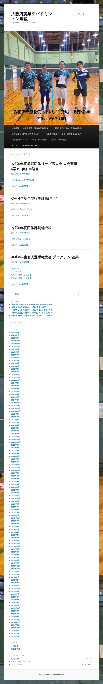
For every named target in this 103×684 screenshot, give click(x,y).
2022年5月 (15, 451)
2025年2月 (15, 369)
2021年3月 (15, 487)
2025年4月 (15, 363)
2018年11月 (16, 543)
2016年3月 (15, 603)
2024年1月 (15, 403)
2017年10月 (16, 572)
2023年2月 (15, 431)
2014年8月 (15, 631)
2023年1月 (15, 434)
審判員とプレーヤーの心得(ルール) (25, 146)
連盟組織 (15, 128)
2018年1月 (15, 563)
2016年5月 (15, 597)
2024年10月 (16, 380)
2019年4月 (15, 532)
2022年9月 (15, 445)
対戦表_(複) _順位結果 (21, 274)
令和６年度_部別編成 (20, 239)
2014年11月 (16, 625)
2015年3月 (15, 619)
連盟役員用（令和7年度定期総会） (36, 128)
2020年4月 (15, 510)
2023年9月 (15, 414)
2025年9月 (15, 349)
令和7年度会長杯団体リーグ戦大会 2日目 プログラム (32, 316)
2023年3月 (15, 428)
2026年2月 (15, 335)
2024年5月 (15, 392)
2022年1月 (15, 462)
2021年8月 (15, 476)
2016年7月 (15, 594)
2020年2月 (15, 515)
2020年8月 (15, 504)
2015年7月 (15, 614)
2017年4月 (15, 580)
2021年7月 (15, 479)
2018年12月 (16, 541)
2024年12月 (16, 375)
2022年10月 (16, 442)
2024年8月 (15, 386)
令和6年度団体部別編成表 (31, 228)
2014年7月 (15, 633)
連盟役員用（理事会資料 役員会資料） (27, 134)
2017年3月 (15, 583)
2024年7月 (15, 389)
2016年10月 (16, 588)
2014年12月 (16, 622)
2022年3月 (15, 456)
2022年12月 (16, 437)
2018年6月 (15, 558)
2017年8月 (15, 574)
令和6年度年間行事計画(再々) (34, 198)
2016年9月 (15, 591)
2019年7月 (15, 527)
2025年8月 (15, 352)
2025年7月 (15, 355)
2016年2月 (15, 605)
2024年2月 (15, 400)
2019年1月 (15, 538)
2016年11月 (16, 586)
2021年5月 (15, 482)
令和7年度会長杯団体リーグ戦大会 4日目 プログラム (32, 310)
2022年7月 (15, 448)
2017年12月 (16, 566)
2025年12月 (16, 341)
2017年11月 (16, 569)
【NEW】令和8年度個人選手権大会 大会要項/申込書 (31, 304)
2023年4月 (15, 425)
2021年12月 (16, 465)
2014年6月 (15, 636)
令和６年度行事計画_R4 (22, 209)
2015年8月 (15, 611)
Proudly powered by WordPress (51, 675)
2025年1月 (15, 372)
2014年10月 (16, 628)
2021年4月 (15, 484)
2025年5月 (15, 361)
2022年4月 (15, 453)
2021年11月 (16, 467)
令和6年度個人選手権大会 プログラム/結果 (45, 257)
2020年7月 (15, 507)
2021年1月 (15, 493)
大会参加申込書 (27, 180)
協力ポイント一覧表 (59, 140)
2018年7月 (15, 555)
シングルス (16, 271)
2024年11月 (16, 377)
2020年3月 (15, 512)
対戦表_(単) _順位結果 (21, 278)
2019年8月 (15, 524)
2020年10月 (16, 498)
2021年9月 (15, 473)
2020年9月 (15, 501)
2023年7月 (15, 417)
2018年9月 (15, 549)
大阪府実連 (24, 186)
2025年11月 (16, 344)
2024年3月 (15, 397)
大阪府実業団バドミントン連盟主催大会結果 (63, 134)
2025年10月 (16, 347)
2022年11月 (16, 439)
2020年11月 (16, 496)
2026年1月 (15, 338)
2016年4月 (15, 600)
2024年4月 (15, 394)
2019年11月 (16, 518)
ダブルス (15, 268)
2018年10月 (16, 546)
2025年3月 (15, 366)
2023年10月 (16, 411)
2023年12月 (16, 406)
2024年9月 (15, 383)
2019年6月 (15, 529)
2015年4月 (15, 617)
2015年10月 (16, 608)
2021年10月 (16, 470)
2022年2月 (15, 459)
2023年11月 (16, 408)
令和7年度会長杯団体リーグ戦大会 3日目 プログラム (32, 313)
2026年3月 (15, 332)
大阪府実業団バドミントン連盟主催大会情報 (29, 140)
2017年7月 (15, 577)
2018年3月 (15, 560)
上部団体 (14, 646)
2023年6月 (15, 420)
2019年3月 (15, 535)
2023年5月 (15, 422)
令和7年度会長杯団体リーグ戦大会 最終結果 (28, 307)
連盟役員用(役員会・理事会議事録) (68, 128)
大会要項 (15, 180)
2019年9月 (15, 521)
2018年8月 (15, 552)
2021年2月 (15, 490)
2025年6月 (15, 358)
